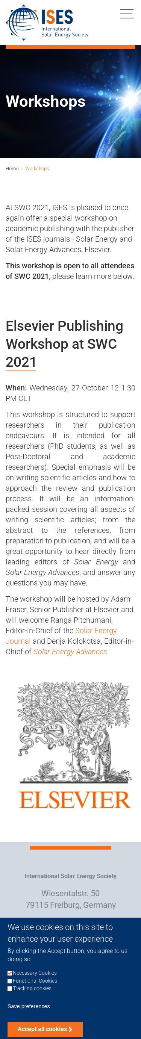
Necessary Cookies (35, 979)
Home (12, 168)
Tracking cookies (32, 994)
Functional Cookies (35, 987)
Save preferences (29, 1012)
